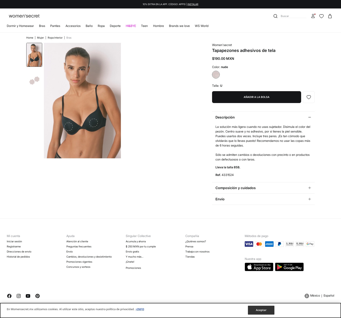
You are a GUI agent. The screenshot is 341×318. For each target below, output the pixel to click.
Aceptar (261, 310)
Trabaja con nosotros (197, 251)
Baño (89, 26)
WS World (201, 26)
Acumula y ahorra (136, 241)
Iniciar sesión (14, 241)
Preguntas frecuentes (78, 246)
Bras (42, 26)
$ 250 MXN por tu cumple (141, 246)
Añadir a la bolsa (257, 97)
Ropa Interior (55, 37)
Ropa (101, 26)
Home (30, 37)
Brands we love (179, 26)
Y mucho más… (134, 256)
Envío (69, 251)
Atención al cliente (77, 241)
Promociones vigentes (79, 261)
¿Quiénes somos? (195, 241)
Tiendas (190, 256)
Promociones (133, 267)
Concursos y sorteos (78, 266)
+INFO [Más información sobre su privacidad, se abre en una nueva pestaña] (140, 309)
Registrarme (14, 246)
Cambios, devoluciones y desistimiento (89, 256)
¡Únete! (130, 261)
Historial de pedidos (18, 256)
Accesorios (73, 26)
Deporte (115, 26)
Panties (55, 26)
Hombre (158, 26)
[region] (170, 310)
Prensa (189, 246)
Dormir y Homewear (20, 26)
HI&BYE (131, 26)
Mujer (41, 37)
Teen (144, 26)
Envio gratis (132, 251)
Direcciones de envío (19, 251)
